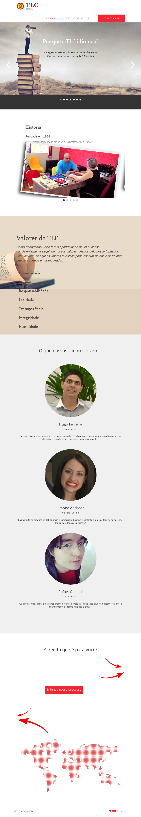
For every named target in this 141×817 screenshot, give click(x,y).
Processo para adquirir (78, 18)
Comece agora (111, 18)
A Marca (50, 18)
